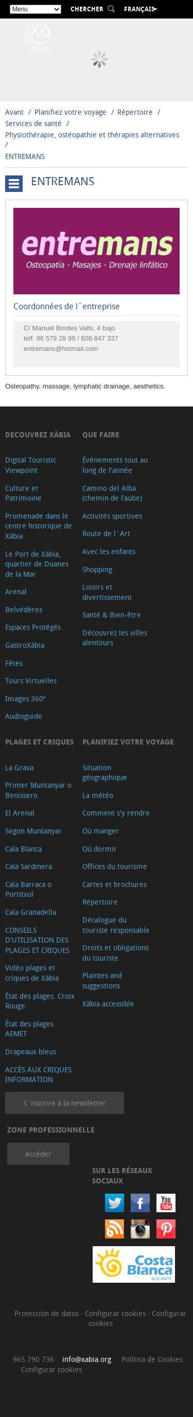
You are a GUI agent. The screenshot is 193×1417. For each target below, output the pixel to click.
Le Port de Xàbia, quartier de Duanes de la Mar (36, 564)
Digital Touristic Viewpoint (30, 465)
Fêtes (14, 663)
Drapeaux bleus (30, 1051)
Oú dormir (99, 849)
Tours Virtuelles (31, 680)
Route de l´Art (106, 533)
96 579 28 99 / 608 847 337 (77, 338)
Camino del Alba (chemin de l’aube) (112, 493)
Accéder (38, 1154)
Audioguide (23, 716)
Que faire (100, 434)
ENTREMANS (25, 156)
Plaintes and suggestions (102, 980)
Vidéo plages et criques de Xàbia (32, 973)
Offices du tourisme (114, 866)
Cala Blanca (23, 849)
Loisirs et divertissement (107, 592)
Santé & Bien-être (111, 614)
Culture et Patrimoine (23, 493)
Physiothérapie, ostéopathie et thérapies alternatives (92, 134)
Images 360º (25, 698)
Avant (14, 112)
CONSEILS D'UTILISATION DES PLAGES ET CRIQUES (37, 940)
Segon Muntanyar (33, 831)
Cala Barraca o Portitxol (28, 889)
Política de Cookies (152, 1359)
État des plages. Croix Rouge (40, 1001)
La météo (97, 795)
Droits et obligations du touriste (115, 953)
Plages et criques (39, 742)
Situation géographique (104, 773)
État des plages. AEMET (30, 1029)
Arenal (16, 591)
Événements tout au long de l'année (115, 465)
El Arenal (19, 813)
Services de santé (33, 123)
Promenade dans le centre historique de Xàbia (38, 526)
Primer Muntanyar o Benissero (38, 790)
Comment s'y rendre (116, 813)
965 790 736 (33, 1359)
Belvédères (23, 609)
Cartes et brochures (114, 884)
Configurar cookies (116, 1313)
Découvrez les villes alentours (114, 638)
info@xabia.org (86, 1359)
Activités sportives (112, 516)
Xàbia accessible (108, 1003)
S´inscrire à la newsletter (64, 1103)
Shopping (97, 569)
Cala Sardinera (28, 866)
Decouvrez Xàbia (38, 434)
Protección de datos (47, 1313)
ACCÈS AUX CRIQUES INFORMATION (38, 1075)
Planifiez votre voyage (70, 112)
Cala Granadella (30, 912)
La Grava (19, 767)
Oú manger (100, 831)
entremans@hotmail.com (61, 348)
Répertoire (135, 112)
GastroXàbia (24, 645)
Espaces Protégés (33, 627)
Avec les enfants (108, 551)
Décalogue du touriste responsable (116, 925)
